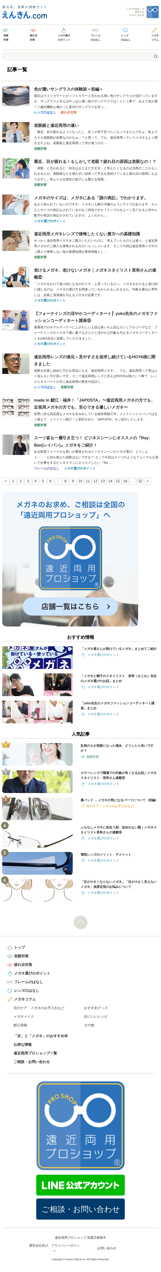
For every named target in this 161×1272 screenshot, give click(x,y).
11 (88, 481)
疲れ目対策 (33, 37)
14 (110, 481)
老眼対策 (5, 37)
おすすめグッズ (96, 1008)
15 (118, 481)
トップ (19, 947)
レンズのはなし (126, 37)
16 (125, 481)
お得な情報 (23, 1044)
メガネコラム (155, 37)
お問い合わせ (106, 1248)
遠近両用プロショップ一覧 (35, 1053)
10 (80, 481)
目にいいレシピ (96, 1016)
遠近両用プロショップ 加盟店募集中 (80, 1237)
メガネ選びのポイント (64, 37)
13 (103, 481)
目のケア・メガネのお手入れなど (39, 1008)
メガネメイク (24, 1016)
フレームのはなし (96, 37)
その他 (89, 1025)
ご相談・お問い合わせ (32, 1062)
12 (95, 481)
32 (140, 481)
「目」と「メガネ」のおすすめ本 (41, 1036)
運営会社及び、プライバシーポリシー (54, 1248)
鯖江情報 (20, 1025)
